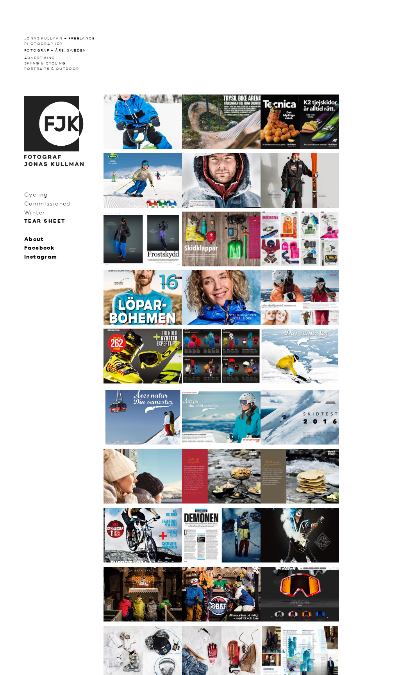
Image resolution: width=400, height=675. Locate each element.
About (34, 239)
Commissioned (47, 203)
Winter (34, 212)
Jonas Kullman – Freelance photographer (59, 41)
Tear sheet (45, 221)
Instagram (40, 257)
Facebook (39, 248)
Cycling (36, 194)
